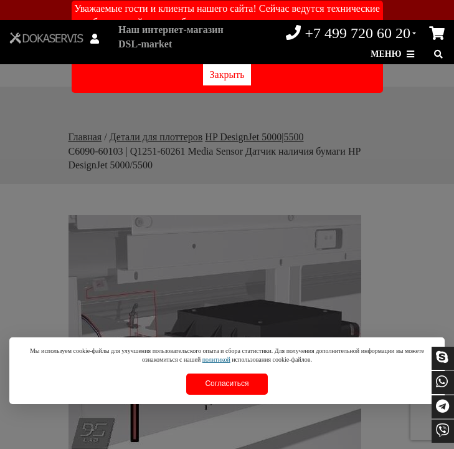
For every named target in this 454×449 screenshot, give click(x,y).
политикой (216, 359)
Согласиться (226, 383)
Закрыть (227, 74)
